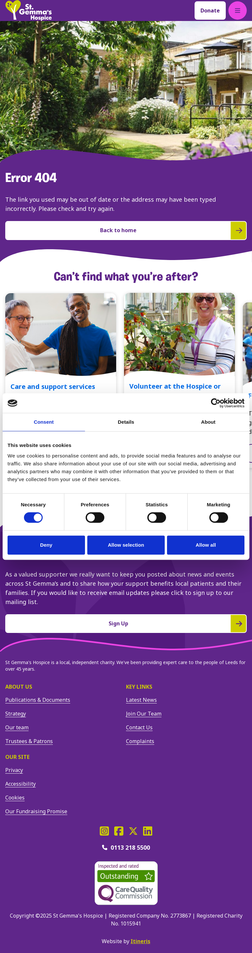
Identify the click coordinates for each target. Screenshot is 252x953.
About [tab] (208, 422)
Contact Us (139, 727)
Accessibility (20, 783)
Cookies (15, 797)
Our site (17, 756)
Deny (46, 545)
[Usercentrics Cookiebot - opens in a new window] (215, 403)
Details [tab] (126, 422)
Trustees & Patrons (29, 741)
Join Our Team (143, 713)
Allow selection (126, 545)
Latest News (141, 699)
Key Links (139, 686)
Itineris (140, 941)
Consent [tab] (44, 422)
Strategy (15, 713)
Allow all (206, 545)
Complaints (140, 741)
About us (18, 686)
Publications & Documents (37, 699)
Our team (17, 727)
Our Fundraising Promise (36, 811)
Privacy (14, 770)
